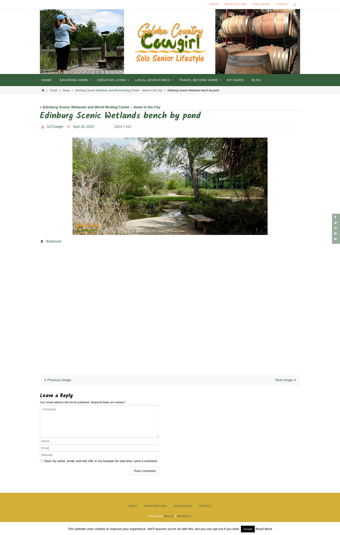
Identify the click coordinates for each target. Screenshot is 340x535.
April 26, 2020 (84, 127)
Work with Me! (236, 4)
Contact (282, 4)
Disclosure (261, 4)
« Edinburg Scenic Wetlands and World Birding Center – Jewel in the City (100, 107)
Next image (286, 380)
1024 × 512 (123, 127)
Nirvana (169, 516)
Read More (264, 529)
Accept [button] (248, 529)
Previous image (56, 380)
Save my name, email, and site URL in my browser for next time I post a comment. (101, 461)
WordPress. (184, 516)
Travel (53, 90)
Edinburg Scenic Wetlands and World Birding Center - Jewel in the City (118, 90)
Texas (66, 90)
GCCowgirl (55, 127)
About (214, 4)
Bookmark (54, 241)
